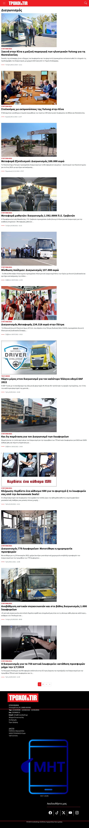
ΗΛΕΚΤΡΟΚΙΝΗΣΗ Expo (17, 733)
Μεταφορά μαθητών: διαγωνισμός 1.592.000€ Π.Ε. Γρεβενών (38, 216)
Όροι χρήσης (58, 822)
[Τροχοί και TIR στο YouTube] (70, 813)
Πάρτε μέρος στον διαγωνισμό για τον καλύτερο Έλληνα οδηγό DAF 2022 (42, 380)
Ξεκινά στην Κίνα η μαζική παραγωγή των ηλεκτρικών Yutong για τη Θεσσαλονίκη (43, 53)
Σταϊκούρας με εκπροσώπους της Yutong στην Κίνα (32, 109)
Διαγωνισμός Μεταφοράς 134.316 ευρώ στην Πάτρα (32, 324)
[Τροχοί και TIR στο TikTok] (57, 813)
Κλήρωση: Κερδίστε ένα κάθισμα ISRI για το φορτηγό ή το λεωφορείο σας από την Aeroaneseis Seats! (43, 492)
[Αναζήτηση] (85, 3)
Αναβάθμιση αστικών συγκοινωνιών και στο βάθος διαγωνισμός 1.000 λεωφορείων (44, 607)
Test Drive (5, 376)
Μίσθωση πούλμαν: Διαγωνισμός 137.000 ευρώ (30, 270)
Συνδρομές (13, 720)
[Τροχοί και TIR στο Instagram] (77, 813)
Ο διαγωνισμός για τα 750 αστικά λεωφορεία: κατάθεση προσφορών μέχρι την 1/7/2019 (43, 665)
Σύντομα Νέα (6, 49)
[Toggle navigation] (4, 3)
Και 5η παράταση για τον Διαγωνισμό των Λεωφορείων (35, 436)
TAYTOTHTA (13, 736)
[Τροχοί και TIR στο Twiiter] (63, 813)
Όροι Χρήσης (13, 722)
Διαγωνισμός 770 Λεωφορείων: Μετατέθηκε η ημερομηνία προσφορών (36, 550)
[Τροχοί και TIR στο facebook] (50, 813)
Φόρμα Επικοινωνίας (16, 717)
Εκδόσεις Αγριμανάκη (16, 731)
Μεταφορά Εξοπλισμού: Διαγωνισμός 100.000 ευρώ (33, 161)
